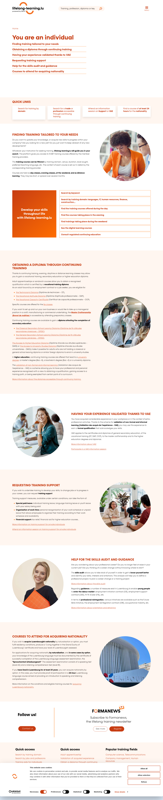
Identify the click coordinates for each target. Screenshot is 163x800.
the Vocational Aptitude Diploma (31, 296)
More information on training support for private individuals (38, 524)
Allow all (144, 772)
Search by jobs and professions (30, 758)
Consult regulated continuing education (81, 235)
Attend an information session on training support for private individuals (44, 529)
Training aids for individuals (28, 762)
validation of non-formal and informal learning (37, 365)
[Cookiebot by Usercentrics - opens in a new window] (15, 795)
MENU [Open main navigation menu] (146, 10)
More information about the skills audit (88, 584)
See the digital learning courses (76, 228)
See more (100, 729)
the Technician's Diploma (27, 292)
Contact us (27, 729)
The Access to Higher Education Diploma (30, 343)
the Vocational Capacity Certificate (32, 299)
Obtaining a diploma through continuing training (42, 49)
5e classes (47, 304)
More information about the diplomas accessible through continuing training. (46, 379)
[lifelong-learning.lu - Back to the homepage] (28, 9)
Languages (111, 765)
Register (117, 729)
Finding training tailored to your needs (35, 44)
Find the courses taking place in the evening (82, 215)
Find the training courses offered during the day (84, 209)
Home (15, 29)
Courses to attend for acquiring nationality (38, 71)
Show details (120, 795)
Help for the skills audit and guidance (34, 66)
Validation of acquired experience (77, 758)
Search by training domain (28, 755)
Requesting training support (29, 60)
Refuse (144, 785)
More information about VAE (83, 444)
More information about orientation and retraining (93, 608)
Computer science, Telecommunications (125, 755)
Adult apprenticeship (70, 755)
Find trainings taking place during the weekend (84, 222)
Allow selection (144, 779)
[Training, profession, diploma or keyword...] (77, 8)
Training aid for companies (28, 766)
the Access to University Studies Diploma (38, 346)
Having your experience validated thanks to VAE (41, 55)
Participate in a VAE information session (88, 449)
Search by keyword (70, 193)
